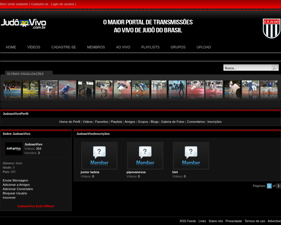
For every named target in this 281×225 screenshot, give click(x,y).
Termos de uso (255, 221)
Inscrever (9, 197)
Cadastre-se (39, 4)
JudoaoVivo (33, 144)
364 (38, 148)
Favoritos (101, 121)
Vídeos (88, 121)
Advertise (274, 221)
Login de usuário (62, 4)
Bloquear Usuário (15, 193)
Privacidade (233, 221)
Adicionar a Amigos (16, 184)
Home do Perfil (69, 121)
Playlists (116, 121)
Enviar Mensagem (15, 180)
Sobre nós (216, 221)
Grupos (143, 121)
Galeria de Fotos (172, 121)
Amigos (130, 121)
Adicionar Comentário (18, 189)
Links (202, 221)
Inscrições (214, 121)
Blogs (155, 121)
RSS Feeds (188, 221)
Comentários (196, 121)
